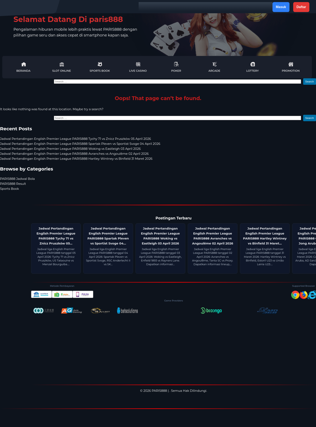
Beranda (23, 67)
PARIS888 (159, 391)
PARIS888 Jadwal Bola (17, 179)
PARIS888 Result (13, 184)
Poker (176, 67)
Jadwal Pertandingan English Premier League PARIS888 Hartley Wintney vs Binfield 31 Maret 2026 (76, 159)
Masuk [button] (281, 7)
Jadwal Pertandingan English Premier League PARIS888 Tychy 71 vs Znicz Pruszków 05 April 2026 (75, 139)
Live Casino (138, 67)
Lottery (252, 67)
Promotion (291, 67)
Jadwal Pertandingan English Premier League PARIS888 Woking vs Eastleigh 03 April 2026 (70, 149)
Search (309, 81)
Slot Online (61, 67)
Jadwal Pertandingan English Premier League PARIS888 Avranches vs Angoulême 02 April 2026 (74, 154)
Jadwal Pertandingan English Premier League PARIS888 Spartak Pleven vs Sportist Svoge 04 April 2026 (80, 144)
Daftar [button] (301, 7)
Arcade (214, 67)
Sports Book (100, 67)
